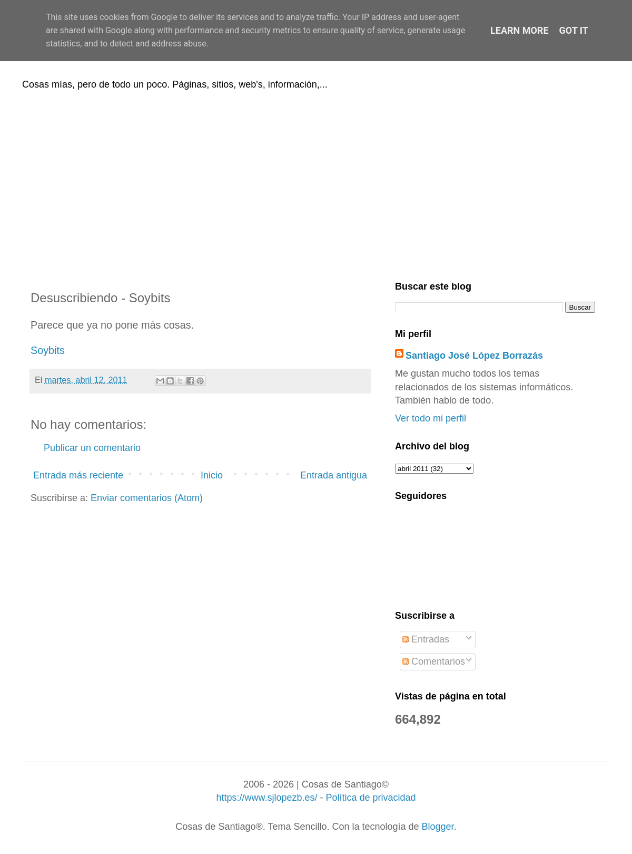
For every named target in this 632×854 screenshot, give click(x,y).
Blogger (438, 826)
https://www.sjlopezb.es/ (266, 797)
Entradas (425, 639)
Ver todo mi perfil (430, 418)
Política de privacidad (370, 797)
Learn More (519, 30)
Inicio (212, 475)
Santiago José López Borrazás (474, 355)
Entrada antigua (333, 475)
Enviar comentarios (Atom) (147, 498)
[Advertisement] (316, 183)
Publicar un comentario (92, 448)
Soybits (48, 350)
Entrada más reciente (78, 475)
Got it (573, 30)
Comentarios (433, 661)
